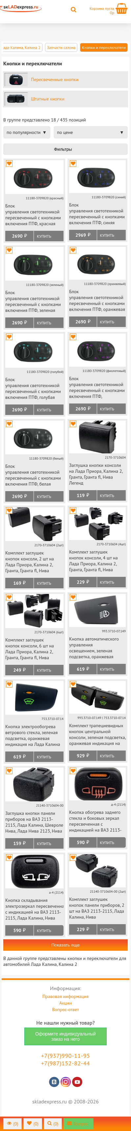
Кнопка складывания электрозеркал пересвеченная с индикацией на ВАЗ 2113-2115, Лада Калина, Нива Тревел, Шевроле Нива (34, 909)
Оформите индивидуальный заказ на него (65, 1036)
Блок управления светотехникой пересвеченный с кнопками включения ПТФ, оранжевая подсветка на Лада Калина (97, 301)
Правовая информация (65, 996)
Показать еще (65, 945)
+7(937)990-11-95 (65, 1055)
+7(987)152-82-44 (65, 1063)
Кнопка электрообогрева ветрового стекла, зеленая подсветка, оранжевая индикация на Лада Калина (32, 735)
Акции (65, 1003)
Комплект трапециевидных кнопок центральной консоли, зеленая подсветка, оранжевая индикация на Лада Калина (97, 735)
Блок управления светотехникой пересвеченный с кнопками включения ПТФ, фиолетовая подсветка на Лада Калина (97, 388)
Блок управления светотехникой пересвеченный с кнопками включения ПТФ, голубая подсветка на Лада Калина (33, 389)
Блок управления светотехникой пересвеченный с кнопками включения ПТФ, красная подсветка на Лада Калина (33, 215)
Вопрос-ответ (65, 1009)
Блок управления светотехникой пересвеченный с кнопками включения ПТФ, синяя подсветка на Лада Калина (97, 214)
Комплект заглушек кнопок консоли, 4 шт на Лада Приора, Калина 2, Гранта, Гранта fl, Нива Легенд (93, 561)
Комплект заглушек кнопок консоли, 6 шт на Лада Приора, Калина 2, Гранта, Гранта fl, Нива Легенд (29, 649)
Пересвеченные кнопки (54, 79)
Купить (44, 236)
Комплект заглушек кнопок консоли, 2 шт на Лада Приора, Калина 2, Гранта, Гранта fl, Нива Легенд (29, 562)
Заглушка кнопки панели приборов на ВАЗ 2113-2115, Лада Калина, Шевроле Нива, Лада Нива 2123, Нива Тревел (34, 822)
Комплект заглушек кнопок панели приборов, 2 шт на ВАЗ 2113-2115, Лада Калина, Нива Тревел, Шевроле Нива (96, 908)
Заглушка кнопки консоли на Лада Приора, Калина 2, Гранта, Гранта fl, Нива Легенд (95, 474)
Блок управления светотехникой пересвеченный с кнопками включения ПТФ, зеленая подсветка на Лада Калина (33, 302)
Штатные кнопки (48, 99)
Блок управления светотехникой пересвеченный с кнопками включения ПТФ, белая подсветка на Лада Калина (33, 475)
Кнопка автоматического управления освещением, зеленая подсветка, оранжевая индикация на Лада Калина (96, 648)
